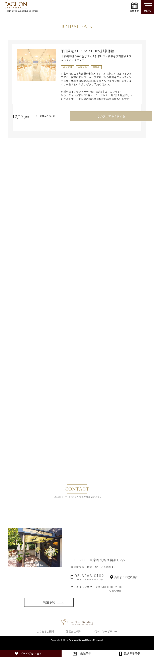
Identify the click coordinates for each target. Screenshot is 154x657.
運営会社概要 (73, 637)
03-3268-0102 (89, 590)
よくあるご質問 (45, 637)
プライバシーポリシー (105, 637)
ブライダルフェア (31, 653)
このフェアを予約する (110, 115)
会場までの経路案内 (126, 590)
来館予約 (134, 7)
